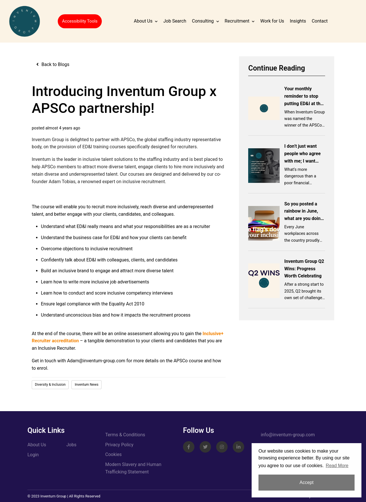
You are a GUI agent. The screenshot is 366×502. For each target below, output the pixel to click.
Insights (298, 21)
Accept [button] (307, 482)
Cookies (113, 454)
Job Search (174, 21)
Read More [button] (337, 465)
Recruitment (237, 21)
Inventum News (86, 385)
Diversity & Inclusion (50, 385)
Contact (320, 21)
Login (33, 454)
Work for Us (272, 21)
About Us (143, 21)
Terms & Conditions (125, 434)
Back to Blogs (55, 64)
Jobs (71, 444)
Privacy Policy (119, 444)
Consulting (203, 21)
